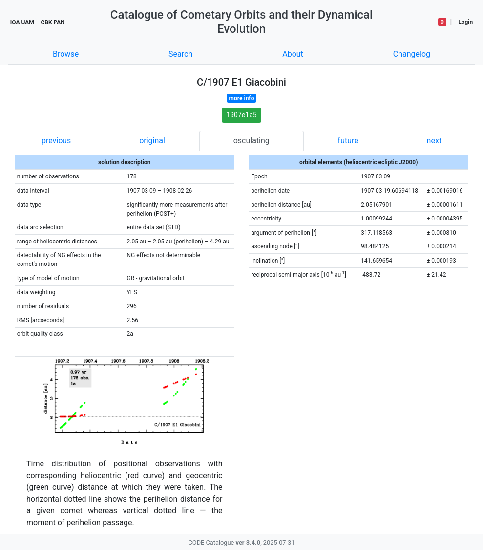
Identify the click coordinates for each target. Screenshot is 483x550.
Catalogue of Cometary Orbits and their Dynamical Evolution (241, 22)
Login (465, 22)
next (434, 140)
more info (241, 98)
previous (56, 140)
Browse (66, 54)
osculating (251, 140)
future (348, 140)
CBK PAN (52, 22)
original (152, 140)
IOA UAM (22, 22)
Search (180, 54)
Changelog (411, 54)
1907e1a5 (241, 115)
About (292, 54)
